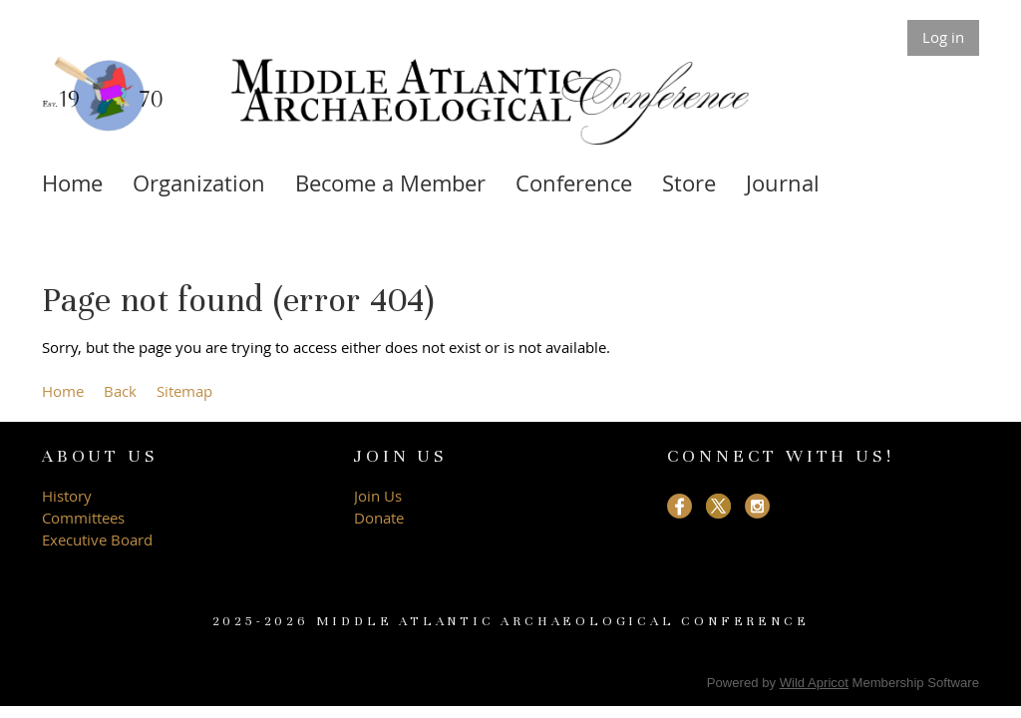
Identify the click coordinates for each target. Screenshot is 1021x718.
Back (120, 391)
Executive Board (99, 539)
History (67, 496)
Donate (379, 518)
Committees (83, 518)
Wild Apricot (814, 682)
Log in (943, 37)
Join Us (378, 496)
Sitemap (184, 391)
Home (63, 391)
